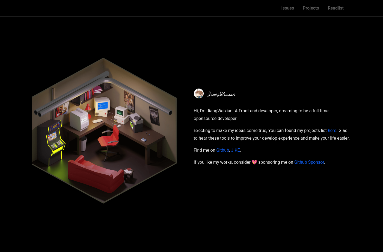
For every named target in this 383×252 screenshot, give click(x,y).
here (332, 130)
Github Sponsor (309, 162)
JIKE (235, 150)
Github (222, 150)
